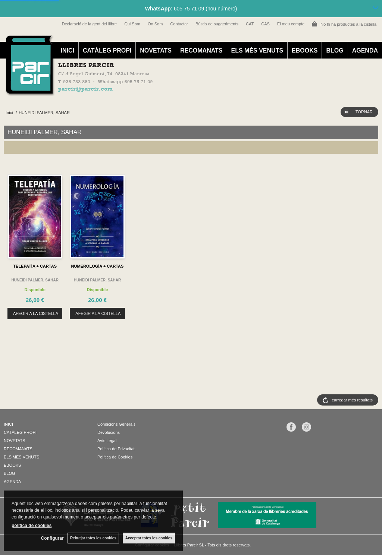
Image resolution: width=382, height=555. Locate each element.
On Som (155, 24)
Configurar (52, 538)
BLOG (334, 50)
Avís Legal (106, 440)
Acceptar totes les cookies (148, 538)
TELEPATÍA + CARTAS (35, 266)
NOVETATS (156, 50)
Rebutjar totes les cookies (93, 538)
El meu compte (290, 24)
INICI (67, 50)
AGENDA (365, 50)
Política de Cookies (114, 457)
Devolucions (108, 432)
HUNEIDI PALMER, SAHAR (34, 280)
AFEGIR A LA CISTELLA (35, 313)
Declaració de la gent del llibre (89, 24)
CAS (265, 24)
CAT (250, 24)
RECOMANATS (201, 50)
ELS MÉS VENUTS (257, 50)
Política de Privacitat (116, 449)
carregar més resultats (352, 400)
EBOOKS (304, 50)
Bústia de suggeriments (216, 24)
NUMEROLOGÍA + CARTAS (97, 266)
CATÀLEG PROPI (107, 50)
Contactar (179, 24)
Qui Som (132, 24)
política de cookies (31, 525)
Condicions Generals (116, 424)
